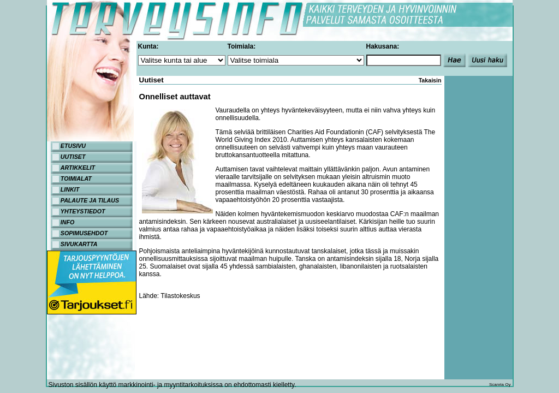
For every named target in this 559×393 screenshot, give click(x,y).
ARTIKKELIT (78, 167)
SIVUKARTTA (79, 244)
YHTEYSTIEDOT (83, 211)
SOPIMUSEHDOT (84, 233)
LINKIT (70, 189)
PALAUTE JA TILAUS (90, 200)
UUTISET (73, 156)
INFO (67, 222)
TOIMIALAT (76, 178)
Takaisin (430, 80)
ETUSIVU (73, 145)
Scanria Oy (500, 384)
